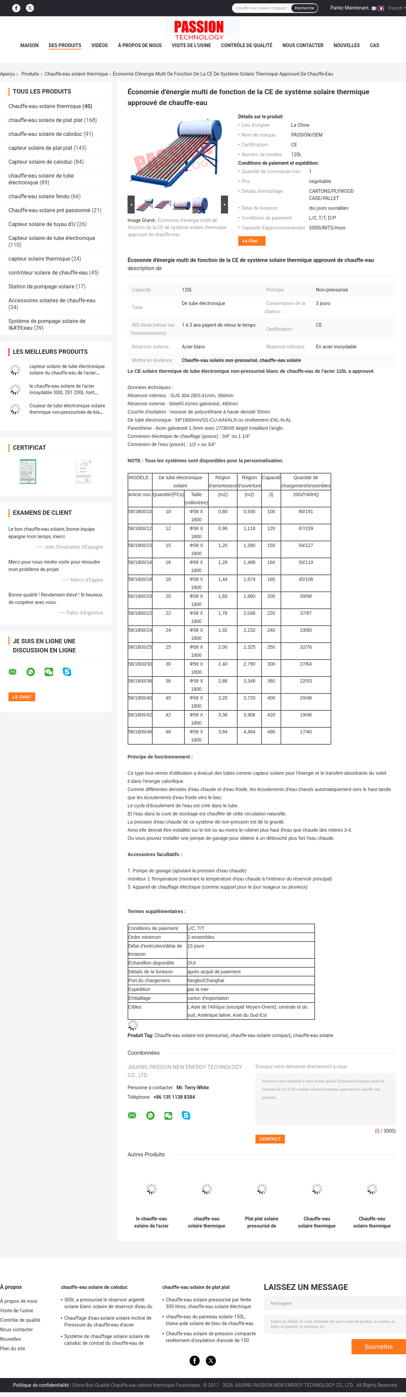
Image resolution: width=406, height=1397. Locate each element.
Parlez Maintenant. (350, 8)
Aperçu (7, 74)
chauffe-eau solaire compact (260, 1035)
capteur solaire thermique (39, 259)
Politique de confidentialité (41, 1385)
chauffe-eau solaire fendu (39, 196)
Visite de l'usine (191, 45)
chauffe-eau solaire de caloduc (45, 134)
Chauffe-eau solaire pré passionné (49, 210)
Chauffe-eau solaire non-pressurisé (191, 1035)
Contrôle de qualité (246, 45)
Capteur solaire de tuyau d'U (41, 224)
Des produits (65, 45)
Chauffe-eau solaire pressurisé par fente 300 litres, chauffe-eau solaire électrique (208, 1303)
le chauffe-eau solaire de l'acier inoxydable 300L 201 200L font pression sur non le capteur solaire (65, 392)
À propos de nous (140, 45)
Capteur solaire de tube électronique (51, 238)
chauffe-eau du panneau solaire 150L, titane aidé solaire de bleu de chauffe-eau (209, 1320)
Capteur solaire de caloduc (40, 162)
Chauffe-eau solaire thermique (76, 74)
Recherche (304, 8)
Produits (30, 74)
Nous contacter (303, 45)
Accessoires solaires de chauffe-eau (51, 300)
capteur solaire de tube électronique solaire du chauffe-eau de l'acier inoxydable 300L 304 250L (67, 373)
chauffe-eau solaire (313, 1035)
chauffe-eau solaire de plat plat (45, 120)
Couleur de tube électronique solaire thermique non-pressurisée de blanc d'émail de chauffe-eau (67, 412)
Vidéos (99, 45)
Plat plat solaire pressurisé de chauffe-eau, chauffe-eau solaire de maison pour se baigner (261, 1222)
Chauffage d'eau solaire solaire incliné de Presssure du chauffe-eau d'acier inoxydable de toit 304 (108, 1322)
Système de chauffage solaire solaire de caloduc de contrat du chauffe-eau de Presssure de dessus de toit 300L (107, 1341)
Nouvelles (347, 45)
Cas (374, 45)
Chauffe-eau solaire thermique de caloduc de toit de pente (372, 1222)
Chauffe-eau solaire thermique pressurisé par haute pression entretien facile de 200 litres (317, 1222)
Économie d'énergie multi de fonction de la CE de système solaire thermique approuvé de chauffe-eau (177, 227)
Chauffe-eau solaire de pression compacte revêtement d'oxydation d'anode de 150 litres (211, 1338)
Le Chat (250, 240)
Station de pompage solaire (41, 286)
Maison (29, 45)
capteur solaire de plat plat (40, 148)
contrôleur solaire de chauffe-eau (48, 272)
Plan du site (12, 1348)
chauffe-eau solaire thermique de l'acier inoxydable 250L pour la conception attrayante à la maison (206, 1222)
